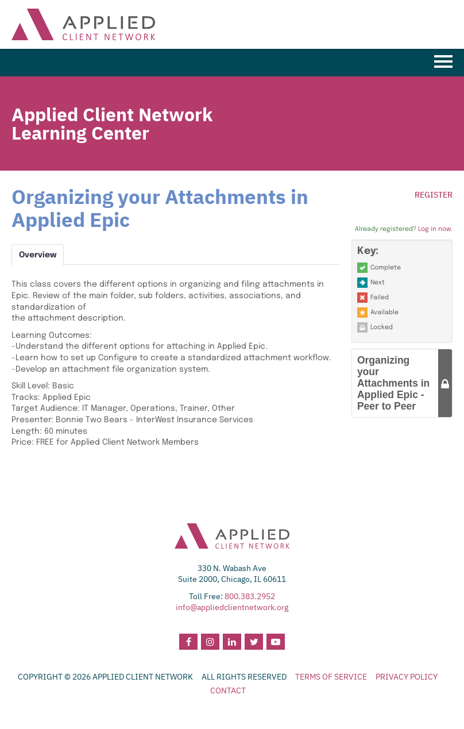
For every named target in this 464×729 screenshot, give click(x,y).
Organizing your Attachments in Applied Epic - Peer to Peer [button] (393, 383)
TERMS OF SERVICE (331, 677)
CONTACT (228, 690)
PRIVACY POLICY (407, 677)
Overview (37, 255)
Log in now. (435, 229)
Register (434, 195)
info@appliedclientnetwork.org (232, 607)
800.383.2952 (250, 596)
